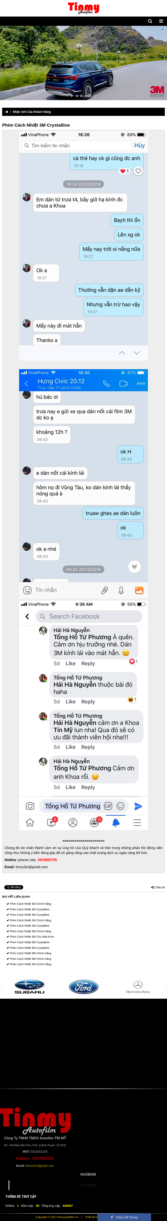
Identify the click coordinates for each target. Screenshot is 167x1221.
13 (116, 1002)
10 (96, 1002)
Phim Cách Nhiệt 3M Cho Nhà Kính (30, 936)
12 (109, 1002)
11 (103, 1002)
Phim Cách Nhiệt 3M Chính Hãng (28, 903)
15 (128, 1002)
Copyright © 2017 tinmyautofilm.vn (56, 1217)
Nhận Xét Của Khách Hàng (32, 112)
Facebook (103, 1185)
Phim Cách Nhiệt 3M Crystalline (27, 909)
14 (122, 1002)
